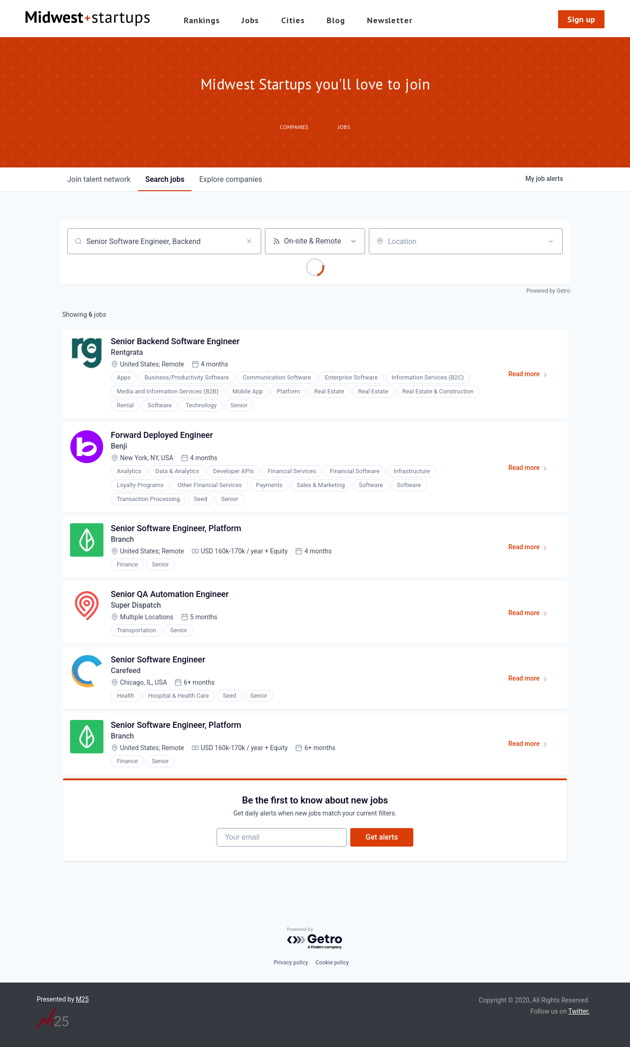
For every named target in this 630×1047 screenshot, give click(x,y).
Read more (532, 376)
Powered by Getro (548, 291)
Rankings (202, 20)
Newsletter (389, 20)
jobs (164, 179)
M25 (82, 999)
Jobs (250, 20)
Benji (119, 446)
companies (230, 179)
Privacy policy (291, 962)
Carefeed (126, 672)
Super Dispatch (136, 606)
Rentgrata (127, 352)
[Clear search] (249, 241)
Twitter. (579, 1011)
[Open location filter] (550, 241)
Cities (292, 20)
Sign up (581, 19)
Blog (336, 20)
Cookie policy (332, 962)
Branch (122, 540)
